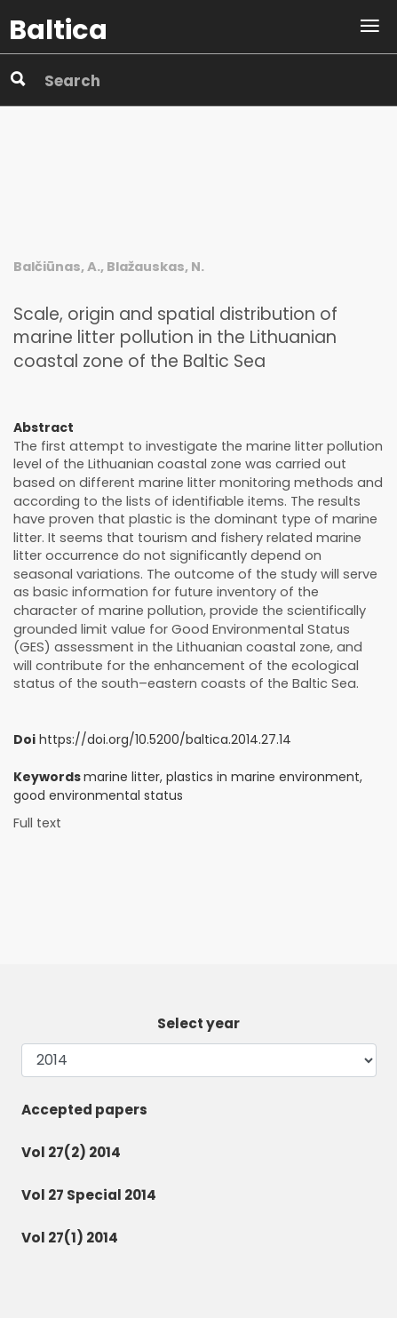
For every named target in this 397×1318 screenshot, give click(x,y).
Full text (37, 823)
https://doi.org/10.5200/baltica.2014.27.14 (165, 739)
